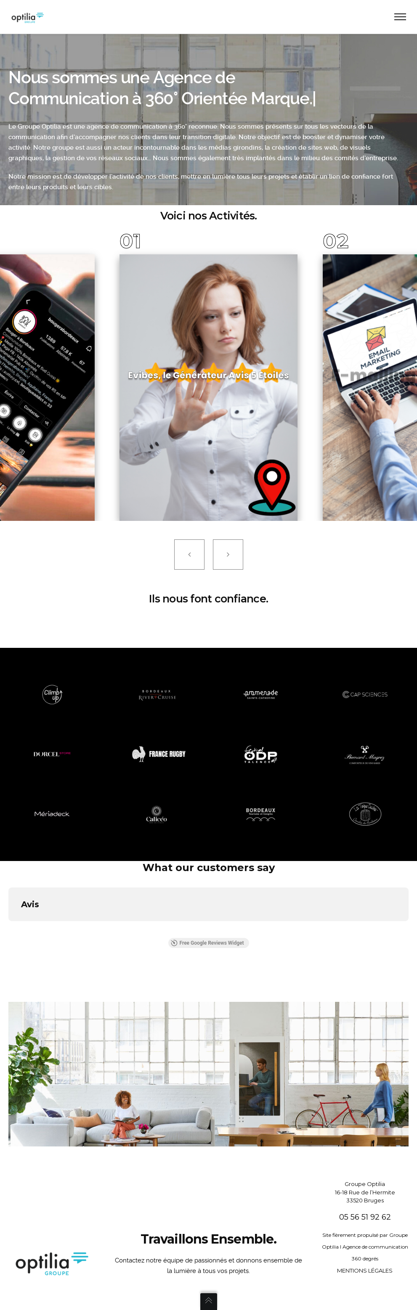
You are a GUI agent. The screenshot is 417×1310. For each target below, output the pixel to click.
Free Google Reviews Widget (207, 943)
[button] (8, 929)
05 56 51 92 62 (365, 1217)
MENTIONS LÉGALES (365, 1270)
